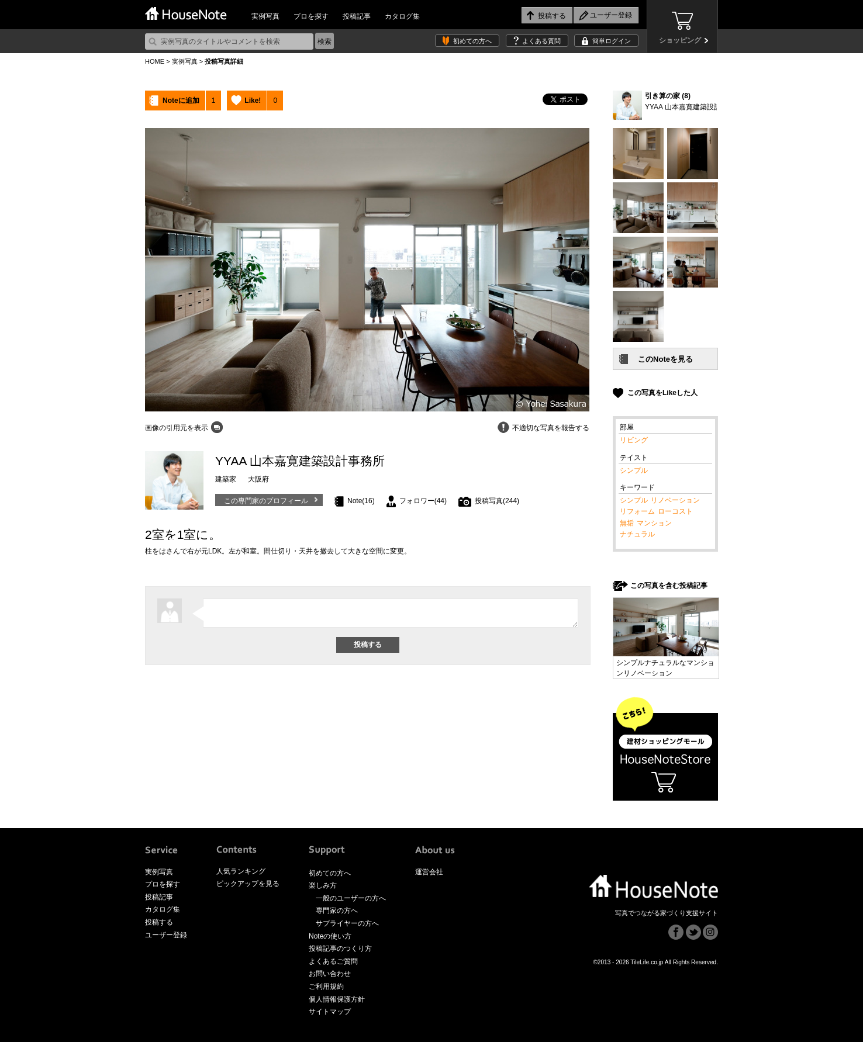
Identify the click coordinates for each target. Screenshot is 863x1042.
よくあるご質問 (333, 961)
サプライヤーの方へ (347, 923)
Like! (252, 100)
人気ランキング (240, 871)
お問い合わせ (330, 974)
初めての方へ (472, 40)
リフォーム (637, 511)
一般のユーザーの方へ (351, 898)
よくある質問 (541, 40)
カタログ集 (402, 16)
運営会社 (429, 872)
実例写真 (265, 16)
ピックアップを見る (247, 884)
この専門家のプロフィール (266, 501)
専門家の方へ (337, 910)
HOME (154, 61)
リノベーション (675, 500)
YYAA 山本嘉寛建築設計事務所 (693, 107)
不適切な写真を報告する (550, 428)
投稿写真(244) (497, 501)
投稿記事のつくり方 (340, 948)
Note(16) (361, 501)
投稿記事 (357, 16)
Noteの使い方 (330, 936)
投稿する (159, 922)
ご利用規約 (326, 986)
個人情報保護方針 (337, 999)
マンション (654, 523)
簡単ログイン (611, 40)
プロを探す (311, 16)
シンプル (634, 470)
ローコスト (675, 511)
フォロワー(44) (423, 501)
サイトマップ (330, 1012)
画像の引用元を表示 (176, 428)
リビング (634, 440)
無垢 (627, 523)
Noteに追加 (181, 100)
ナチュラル (637, 534)
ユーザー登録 (166, 935)
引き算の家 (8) (668, 96)
